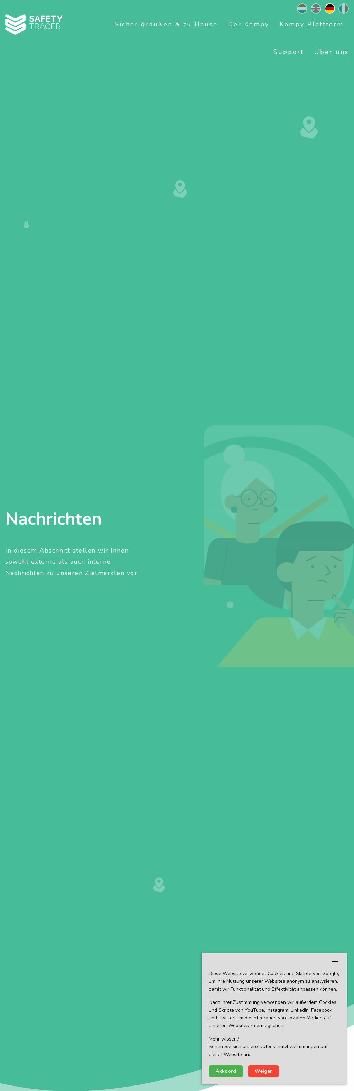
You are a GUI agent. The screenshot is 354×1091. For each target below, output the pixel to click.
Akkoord (226, 1071)
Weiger (263, 1071)
